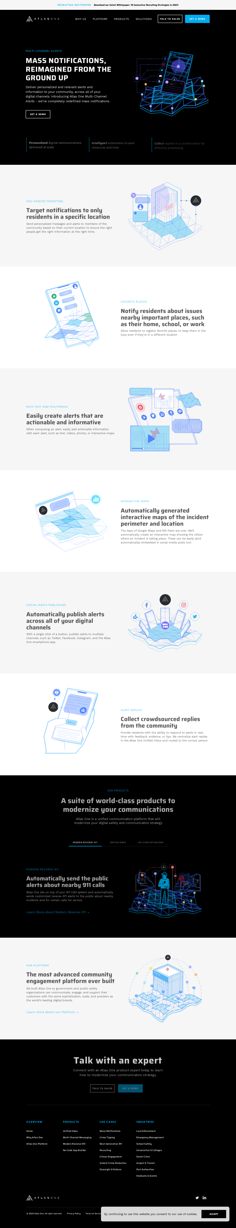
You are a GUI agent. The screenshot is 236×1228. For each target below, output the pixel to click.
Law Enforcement (146, 1131)
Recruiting (105, 1150)
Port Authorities (145, 1169)
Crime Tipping (107, 1137)
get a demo (197, 19)
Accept (214, 1214)
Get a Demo (38, 114)
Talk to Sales (170, 19)
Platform (100, 19)
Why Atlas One (34, 1137)
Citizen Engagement (111, 1156)
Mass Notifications (110, 1131)
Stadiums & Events (146, 1176)
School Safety (144, 1144)
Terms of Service (94, 1213)
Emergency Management (150, 1137)
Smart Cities (143, 1156)
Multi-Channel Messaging (77, 1137)
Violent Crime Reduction (113, 1163)
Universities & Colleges (149, 1150)
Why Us (80, 19)
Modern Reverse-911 (85, 842)
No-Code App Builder (151, 842)
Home (29, 1131)
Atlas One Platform (36, 1144)
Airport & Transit (145, 1163)
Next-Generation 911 (111, 1144)
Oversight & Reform (110, 1169)
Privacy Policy (74, 1213)
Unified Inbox (118, 842)
